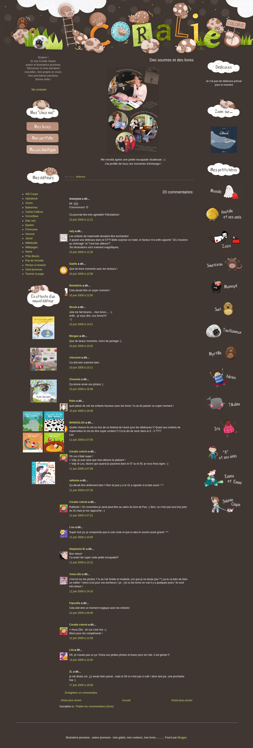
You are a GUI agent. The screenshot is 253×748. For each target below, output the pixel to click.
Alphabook (31, 198)
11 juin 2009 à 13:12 (81, 562)
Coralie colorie (78, 451)
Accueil (126, 700)
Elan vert (30, 220)
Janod (29, 238)
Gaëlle (73, 263)
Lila (71, 649)
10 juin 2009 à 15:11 (81, 367)
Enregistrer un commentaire (81, 692)
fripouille (74, 603)
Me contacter (39, 89)
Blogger (182, 737)
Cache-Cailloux (34, 211)
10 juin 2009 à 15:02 (81, 346)
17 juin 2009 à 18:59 (81, 685)
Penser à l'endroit (35, 265)
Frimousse (31, 229)
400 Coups (31, 194)
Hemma (30, 234)
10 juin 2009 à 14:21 (81, 324)
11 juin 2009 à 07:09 (81, 468)
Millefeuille (31, 242)
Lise (72, 527)
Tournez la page (34, 273)
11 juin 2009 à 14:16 (81, 591)
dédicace (80, 176)
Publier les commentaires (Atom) (95, 706)
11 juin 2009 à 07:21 (81, 515)
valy (71, 231)
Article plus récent (71, 700)
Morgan (74, 336)
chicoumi (75, 357)
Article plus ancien (181, 700)
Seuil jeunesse (33, 269)
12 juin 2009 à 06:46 (81, 612)
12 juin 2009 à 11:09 (81, 638)
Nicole (73, 307)
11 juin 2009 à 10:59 (81, 537)
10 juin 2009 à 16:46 (81, 410)
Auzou (29, 202)
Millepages (31, 247)
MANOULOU (77, 422)
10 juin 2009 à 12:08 (81, 273)
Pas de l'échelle (34, 260)
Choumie (74, 379)
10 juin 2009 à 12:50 (81, 295)
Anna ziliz (75, 574)
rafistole (74, 480)
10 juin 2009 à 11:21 (81, 219)
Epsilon (29, 225)
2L (70, 671)
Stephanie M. (77, 549)
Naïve (28, 251)
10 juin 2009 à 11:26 (81, 252)
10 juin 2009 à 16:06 (81, 389)
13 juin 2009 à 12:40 (81, 659)
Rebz (72, 400)
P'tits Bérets (32, 256)
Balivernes (31, 207)
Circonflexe (32, 216)
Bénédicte (75, 285)
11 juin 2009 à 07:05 (81, 439)
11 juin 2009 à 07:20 (81, 490)
